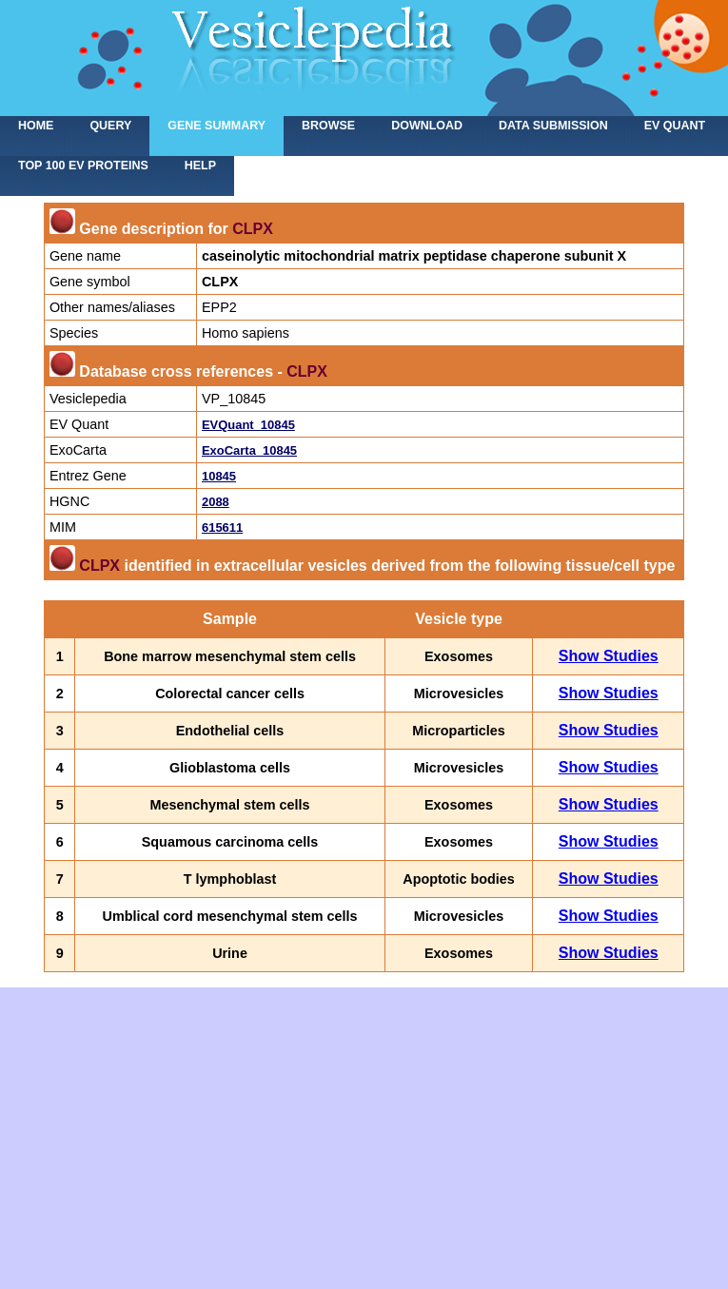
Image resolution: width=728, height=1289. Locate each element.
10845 (219, 476)
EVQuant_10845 (248, 425)
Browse (328, 125)
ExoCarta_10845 (249, 450)
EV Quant (674, 125)
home (35, 125)
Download (426, 125)
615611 (222, 527)
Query (110, 125)
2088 (215, 502)
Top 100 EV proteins (83, 165)
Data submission (553, 125)
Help (200, 165)
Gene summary (216, 125)
